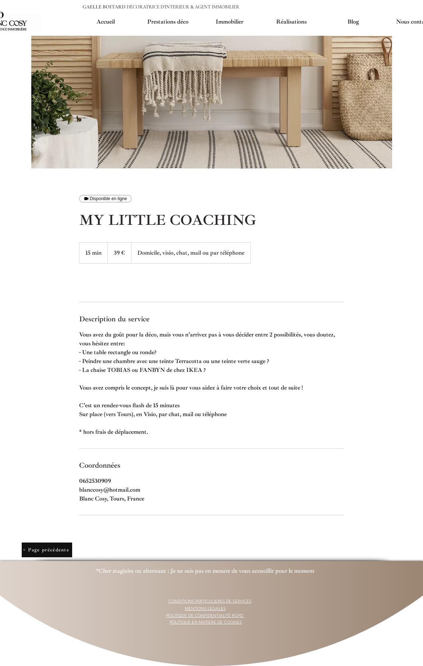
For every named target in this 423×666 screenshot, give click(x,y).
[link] (103, 282)
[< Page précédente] (47, 550)
